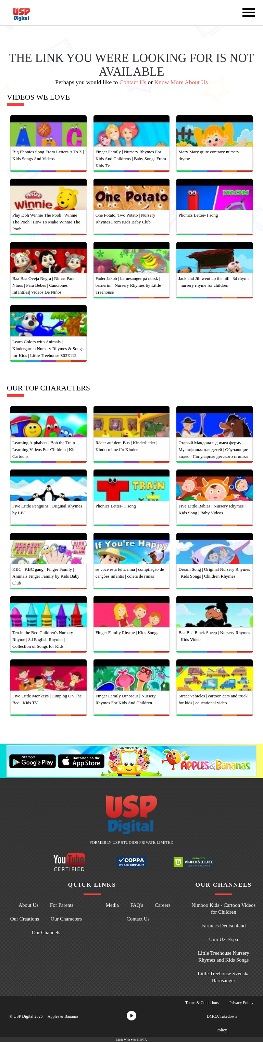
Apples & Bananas (63, 1016)
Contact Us (133, 82)
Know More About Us (181, 82)
